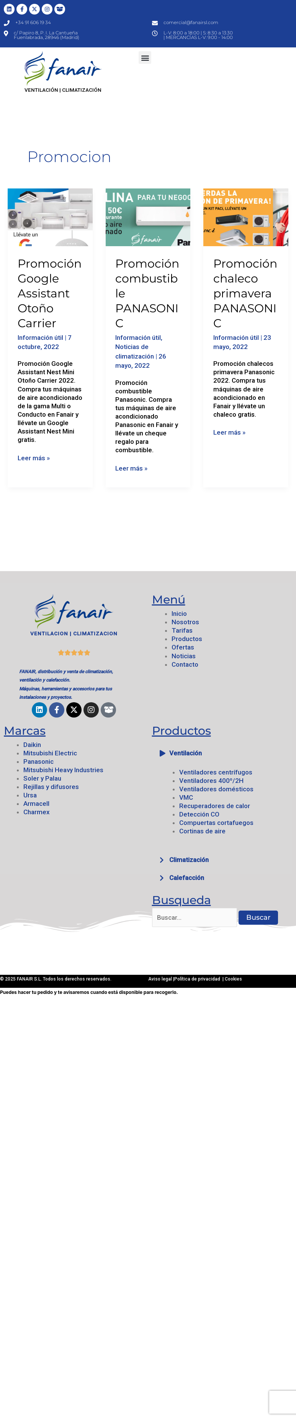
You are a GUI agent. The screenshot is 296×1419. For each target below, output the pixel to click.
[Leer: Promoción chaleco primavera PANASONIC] (245, 217)
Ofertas (183, 647)
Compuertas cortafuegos (216, 822)
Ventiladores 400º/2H (211, 780)
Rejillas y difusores (51, 787)
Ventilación (185, 753)
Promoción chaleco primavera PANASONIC (245, 293)
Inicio (179, 613)
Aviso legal (160, 979)
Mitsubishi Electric (50, 753)
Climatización (189, 860)
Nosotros (185, 622)
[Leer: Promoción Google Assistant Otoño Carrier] (50, 217)
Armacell (36, 803)
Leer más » (34, 458)
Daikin (32, 744)
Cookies (233, 979)
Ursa (30, 795)
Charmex (36, 812)
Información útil (40, 337)
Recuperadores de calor (214, 806)
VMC (186, 797)
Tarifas (182, 630)
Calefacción (186, 878)
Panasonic (38, 761)
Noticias (184, 656)
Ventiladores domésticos (216, 789)
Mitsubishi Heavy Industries (63, 770)
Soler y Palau (42, 778)
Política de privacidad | (199, 979)
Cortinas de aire (202, 831)
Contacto (185, 664)
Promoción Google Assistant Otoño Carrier (50, 293)
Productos (187, 639)
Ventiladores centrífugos (215, 772)
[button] (145, 57)
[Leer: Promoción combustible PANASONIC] (148, 217)
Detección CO (199, 814)
